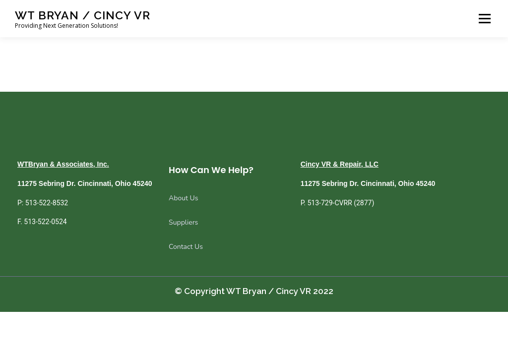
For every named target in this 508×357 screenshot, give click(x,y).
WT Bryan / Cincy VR (82, 15)
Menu (484, 18)
